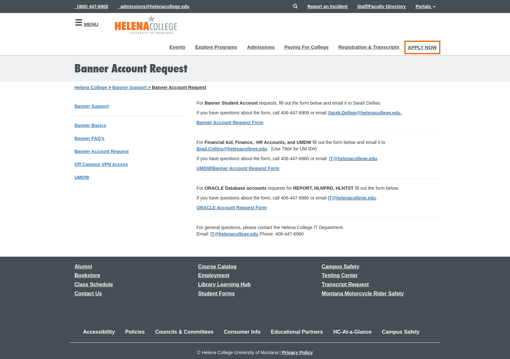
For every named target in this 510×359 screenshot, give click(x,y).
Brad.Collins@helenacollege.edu (231, 148)
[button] (295, 6)
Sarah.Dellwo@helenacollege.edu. (365, 112)
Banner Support (129, 87)
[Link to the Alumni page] (83, 266)
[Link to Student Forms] (216, 293)
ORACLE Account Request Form (231, 207)
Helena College (90, 87)
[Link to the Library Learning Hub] (224, 284)
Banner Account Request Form (229, 122)
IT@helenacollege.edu (353, 158)
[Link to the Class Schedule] (93, 284)
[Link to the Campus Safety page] (340, 266)
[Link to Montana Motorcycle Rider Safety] (363, 293)
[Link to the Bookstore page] (87, 275)
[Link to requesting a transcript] (345, 284)
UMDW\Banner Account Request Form (237, 168)
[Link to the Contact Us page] (88, 293)
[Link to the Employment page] (213, 275)
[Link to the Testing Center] (340, 275)
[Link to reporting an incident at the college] (327, 6)
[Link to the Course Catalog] (217, 266)
